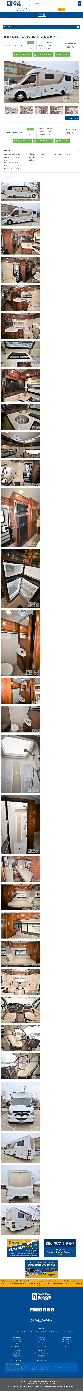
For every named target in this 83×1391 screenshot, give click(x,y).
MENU (42, 15)
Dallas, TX (41, 1337)
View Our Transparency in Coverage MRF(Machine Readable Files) (55, 1386)
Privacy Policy (28, 1386)
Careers (70, 1331)
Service (24, 1331)
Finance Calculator (42, 55)
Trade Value (61, 55)
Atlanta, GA (16, 1337)
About (56, 1331)
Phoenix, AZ (41, 1351)
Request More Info (22, 55)
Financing (49, 1331)
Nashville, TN (16, 1351)
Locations (63, 1331)
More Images (72, 118)
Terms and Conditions (15, 1386)
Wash (36, 1331)
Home (12, 1331)
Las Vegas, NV (67, 1337)
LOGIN (61, 9)
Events (42, 1331)
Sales (17, 1331)
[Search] (53, 3)
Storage (30, 1331)
